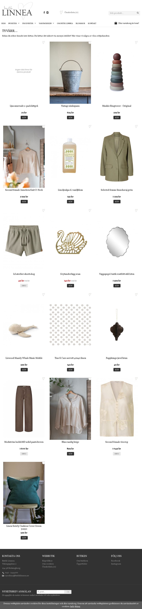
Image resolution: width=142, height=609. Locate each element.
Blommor (80, 23)
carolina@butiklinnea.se (17, 575)
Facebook (115, 560)
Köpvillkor (47, 560)
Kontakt (92, 23)
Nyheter (14, 23)
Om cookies (48, 564)
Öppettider (82, 564)
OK (68, 592)
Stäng (77, 606)
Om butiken (82, 560)
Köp (24, 118)
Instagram (116, 564)
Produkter (29, 23)
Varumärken (46, 23)
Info (24, 286)
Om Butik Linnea (65, 23)
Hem (3, 23)
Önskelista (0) (49, 566)
